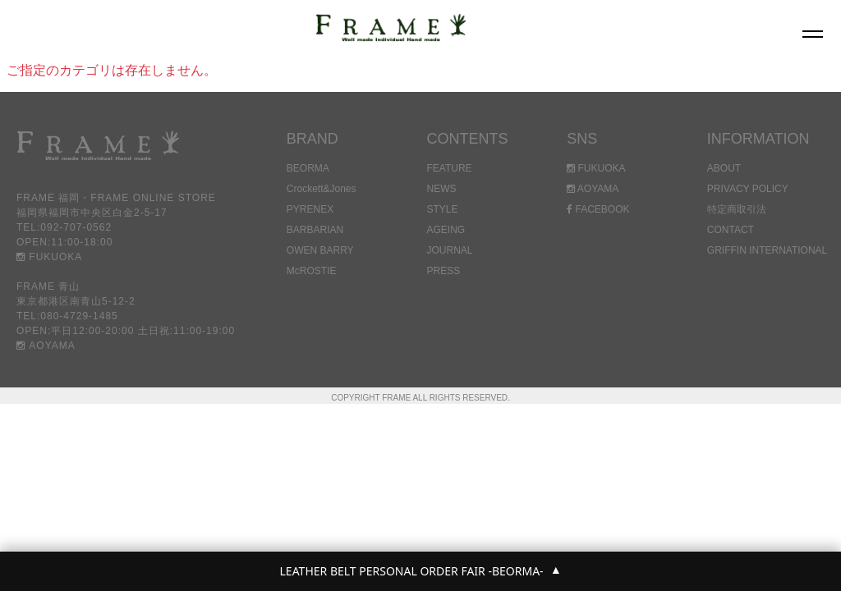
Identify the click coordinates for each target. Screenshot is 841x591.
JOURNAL (449, 250)
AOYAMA (46, 345)
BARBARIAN (315, 230)
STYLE (441, 209)
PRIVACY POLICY (747, 189)
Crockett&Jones (321, 189)
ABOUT (724, 168)
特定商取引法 (736, 209)
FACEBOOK (598, 209)
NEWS (441, 189)
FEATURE (448, 168)
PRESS (443, 271)
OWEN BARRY (320, 250)
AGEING (445, 230)
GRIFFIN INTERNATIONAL (767, 250)
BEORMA (308, 168)
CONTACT (730, 230)
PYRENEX (310, 209)
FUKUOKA (49, 257)
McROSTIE (312, 271)
